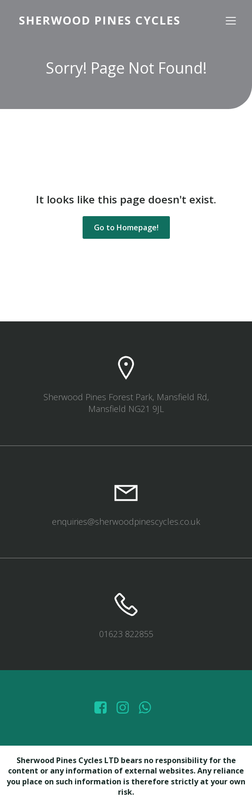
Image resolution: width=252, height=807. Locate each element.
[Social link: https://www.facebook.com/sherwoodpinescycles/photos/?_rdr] (104, 707)
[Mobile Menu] (231, 20)
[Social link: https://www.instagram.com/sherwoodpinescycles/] (126, 707)
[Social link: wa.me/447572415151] (148, 707)
